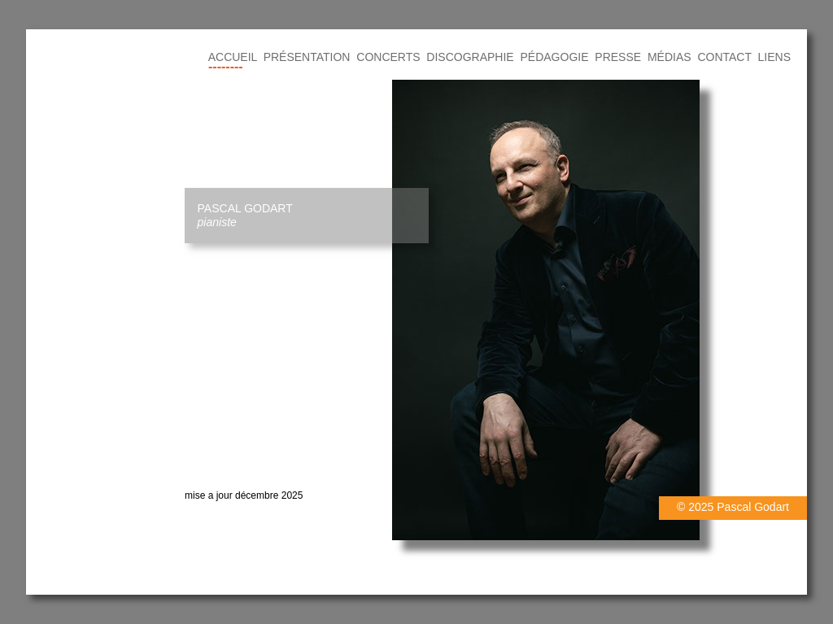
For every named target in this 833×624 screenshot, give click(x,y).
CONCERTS (388, 56)
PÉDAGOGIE (555, 56)
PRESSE (618, 56)
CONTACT (724, 56)
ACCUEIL (232, 56)
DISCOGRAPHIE (469, 56)
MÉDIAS (669, 56)
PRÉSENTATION (307, 56)
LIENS (774, 56)
